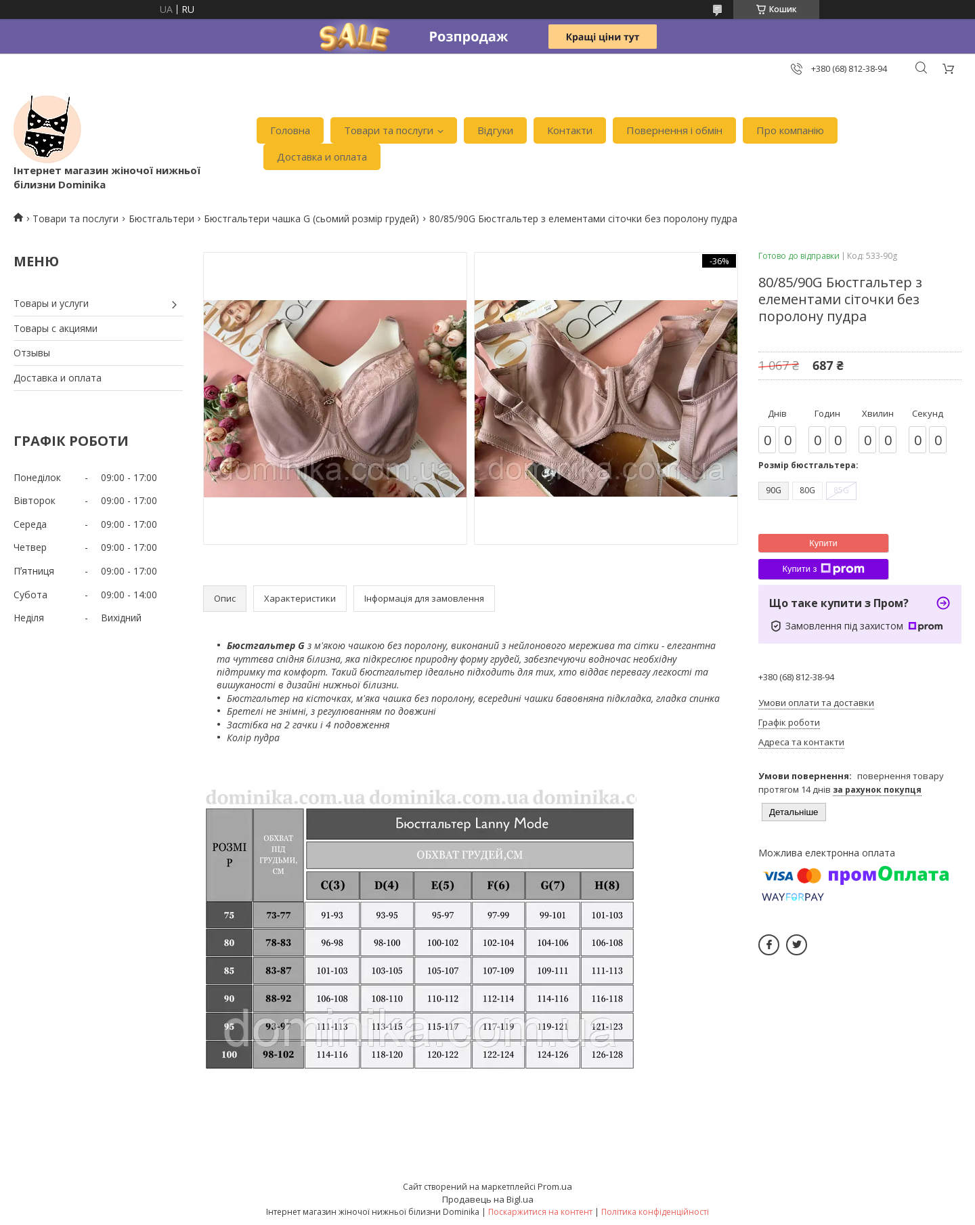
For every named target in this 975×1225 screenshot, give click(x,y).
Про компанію (790, 130)
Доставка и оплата (322, 156)
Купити (823, 543)
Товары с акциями (56, 328)
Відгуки (495, 130)
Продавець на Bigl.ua (488, 1199)
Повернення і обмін (674, 130)
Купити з (823, 569)
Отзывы (32, 352)
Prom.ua (555, 1186)
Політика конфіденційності (655, 1212)
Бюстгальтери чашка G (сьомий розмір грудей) (311, 218)
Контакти (569, 130)
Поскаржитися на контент (540, 1212)
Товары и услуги (51, 303)
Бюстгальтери (161, 218)
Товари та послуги (388, 130)
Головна (290, 130)
